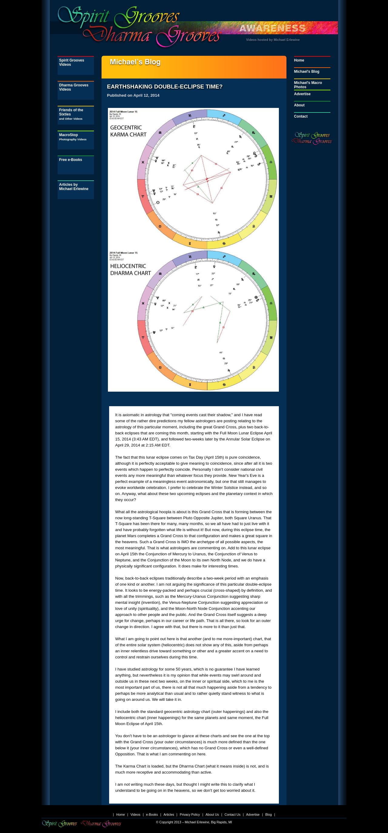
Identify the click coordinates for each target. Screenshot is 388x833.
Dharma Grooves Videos (74, 87)
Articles (168, 814)
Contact (301, 116)
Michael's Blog (306, 71)
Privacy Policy (190, 814)
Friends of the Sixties (71, 114)
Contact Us (233, 814)
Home (299, 60)
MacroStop (73, 137)
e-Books (152, 814)
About (299, 105)
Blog (268, 814)
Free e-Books (70, 160)
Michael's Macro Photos (308, 85)
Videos (135, 814)
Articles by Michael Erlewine (74, 186)
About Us (212, 814)
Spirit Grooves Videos (71, 62)
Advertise (302, 94)
